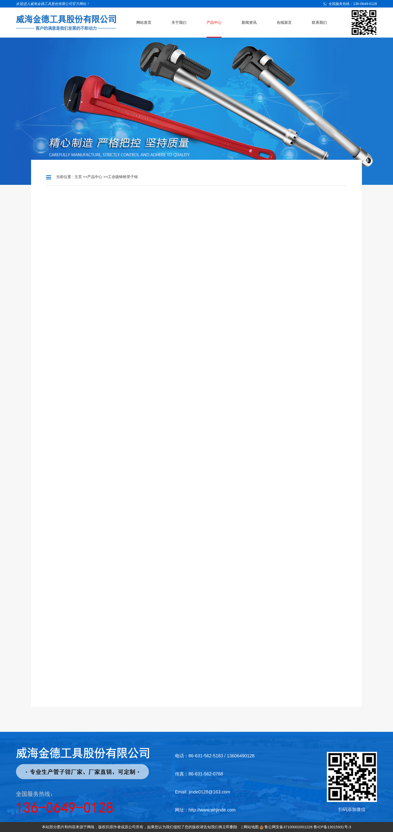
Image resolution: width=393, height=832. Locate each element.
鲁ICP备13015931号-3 (332, 827)
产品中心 (94, 177)
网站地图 (251, 827)
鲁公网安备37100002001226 (288, 827)
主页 (78, 177)
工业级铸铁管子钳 (123, 177)
